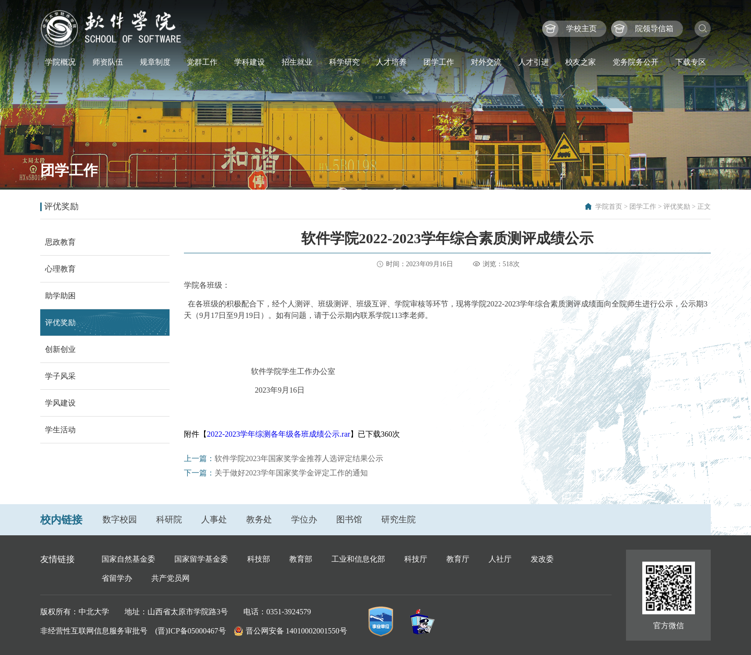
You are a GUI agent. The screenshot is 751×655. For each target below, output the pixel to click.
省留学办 (117, 578)
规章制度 (155, 62)
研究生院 (398, 519)
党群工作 (202, 62)
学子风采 (60, 376)
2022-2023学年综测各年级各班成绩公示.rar (278, 434)
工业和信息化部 (358, 559)
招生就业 (297, 62)
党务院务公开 (636, 62)
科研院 (169, 519)
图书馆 (349, 519)
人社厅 (500, 559)
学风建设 (60, 403)
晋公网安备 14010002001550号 (296, 631)
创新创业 (60, 349)
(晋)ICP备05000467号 (190, 631)
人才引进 (533, 62)
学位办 (304, 519)
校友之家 (580, 62)
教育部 (300, 559)
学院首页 (608, 206)
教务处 (259, 519)
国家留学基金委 (201, 559)
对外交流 (486, 62)
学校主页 (581, 28)
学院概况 (60, 62)
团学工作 (438, 62)
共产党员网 (170, 578)
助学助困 (60, 296)
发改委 (542, 559)
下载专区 (690, 62)
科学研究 (344, 62)
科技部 (258, 559)
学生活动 (60, 430)
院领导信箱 (654, 28)
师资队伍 (107, 62)
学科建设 (249, 62)
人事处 (214, 519)
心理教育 (60, 269)
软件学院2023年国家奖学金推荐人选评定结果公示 (299, 458)
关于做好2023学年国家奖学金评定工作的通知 (291, 473)
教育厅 (457, 559)
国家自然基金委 (128, 559)
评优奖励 (676, 206)
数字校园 (119, 519)
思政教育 (60, 242)
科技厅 (415, 559)
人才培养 (391, 62)
